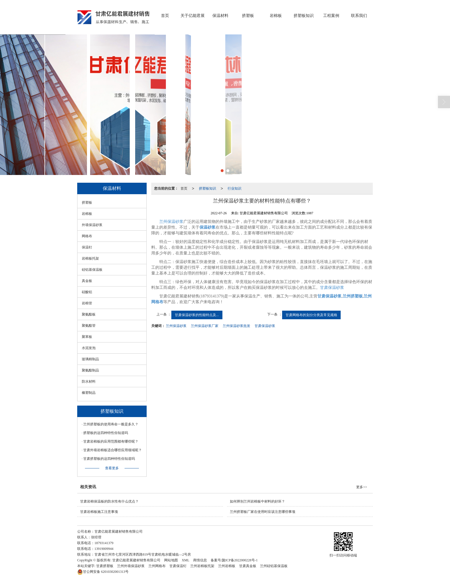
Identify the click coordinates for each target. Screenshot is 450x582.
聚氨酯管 (89, 326)
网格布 (87, 236)
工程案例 (331, 15)
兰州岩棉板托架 (202, 566)
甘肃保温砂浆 (332, 287)
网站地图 (171, 560)
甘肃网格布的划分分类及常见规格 (311, 315)
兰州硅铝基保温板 (274, 566)
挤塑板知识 (304, 15)
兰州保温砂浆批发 (236, 326)
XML (185, 560)
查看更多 (112, 468)
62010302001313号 (103, 572)
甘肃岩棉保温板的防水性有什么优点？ (109, 501)
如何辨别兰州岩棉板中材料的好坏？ (257, 501)
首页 (165, 15)
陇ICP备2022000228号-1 (240, 560)
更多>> (361, 487)
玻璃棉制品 (90, 359)
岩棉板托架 (90, 258)
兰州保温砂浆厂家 (204, 326)
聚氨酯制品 (90, 370)
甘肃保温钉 (178, 566)
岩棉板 (276, 15)
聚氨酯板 (89, 314)
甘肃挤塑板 (104, 566)
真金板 (87, 281)
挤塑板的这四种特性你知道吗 (105, 433)
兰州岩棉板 (226, 566)
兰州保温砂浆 (171, 221)
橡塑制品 (89, 393)
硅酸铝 (87, 292)
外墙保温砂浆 (92, 225)
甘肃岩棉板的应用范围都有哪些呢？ (110, 441)
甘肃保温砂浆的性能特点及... (197, 315)
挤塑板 (248, 15)
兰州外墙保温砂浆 (131, 566)
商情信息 (200, 560)
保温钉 (87, 247)
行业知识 (234, 188)
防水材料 (89, 381)
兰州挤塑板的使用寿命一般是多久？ (110, 424)
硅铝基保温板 (92, 270)
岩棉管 (87, 303)
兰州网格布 (157, 566)
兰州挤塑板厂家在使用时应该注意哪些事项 (262, 512)
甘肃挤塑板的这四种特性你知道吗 (109, 459)
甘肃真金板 (247, 566)
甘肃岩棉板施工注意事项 (99, 512)
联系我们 (359, 15)
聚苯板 (87, 337)
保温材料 (220, 15)
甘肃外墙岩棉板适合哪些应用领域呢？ (112, 450)
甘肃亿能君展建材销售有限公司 (136, 560)
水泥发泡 (89, 348)
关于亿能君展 (193, 15)
